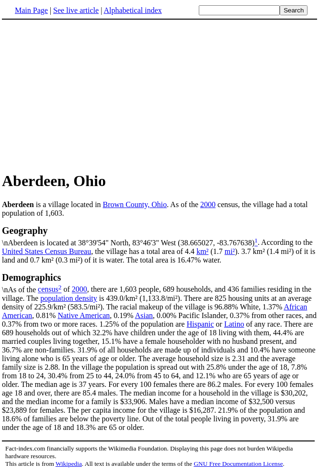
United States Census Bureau (46, 251)
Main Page (31, 10)
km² (202, 251)
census (48, 290)
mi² (230, 251)
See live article (76, 10)
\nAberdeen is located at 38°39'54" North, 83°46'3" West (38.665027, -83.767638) (159, 235)
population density (68, 298)
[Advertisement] (159, 95)
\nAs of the (159, 282)
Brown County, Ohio (135, 204)
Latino (234, 324)
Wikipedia (69, 463)
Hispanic (200, 324)
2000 (208, 204)
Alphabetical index (132, 10)
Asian (144, 315)
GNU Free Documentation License (238, 463)
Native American (83, 315)
